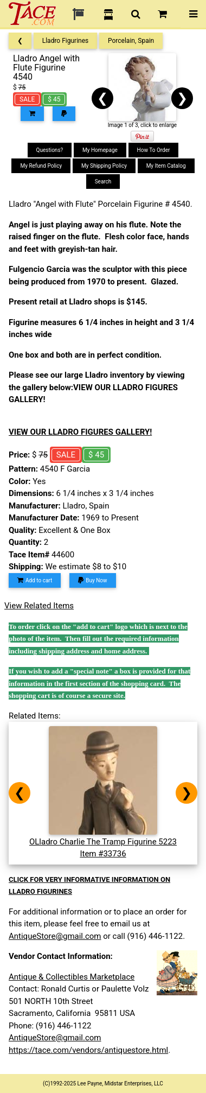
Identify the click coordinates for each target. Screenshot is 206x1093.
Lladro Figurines (65, 41)
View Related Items (39, 606)
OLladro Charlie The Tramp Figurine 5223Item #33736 (103, 841)
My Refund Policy (41, 166)
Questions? (49, 150)
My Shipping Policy (104, 166)
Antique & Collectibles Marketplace (71, 977)
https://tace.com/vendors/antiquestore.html (88, 1050)
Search (103, 182)
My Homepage (100, 150)
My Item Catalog (166, 166)
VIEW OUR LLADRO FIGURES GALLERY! (80, 432)
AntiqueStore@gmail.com (55, 936)
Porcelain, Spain (131, 41)
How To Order (153, 150)
